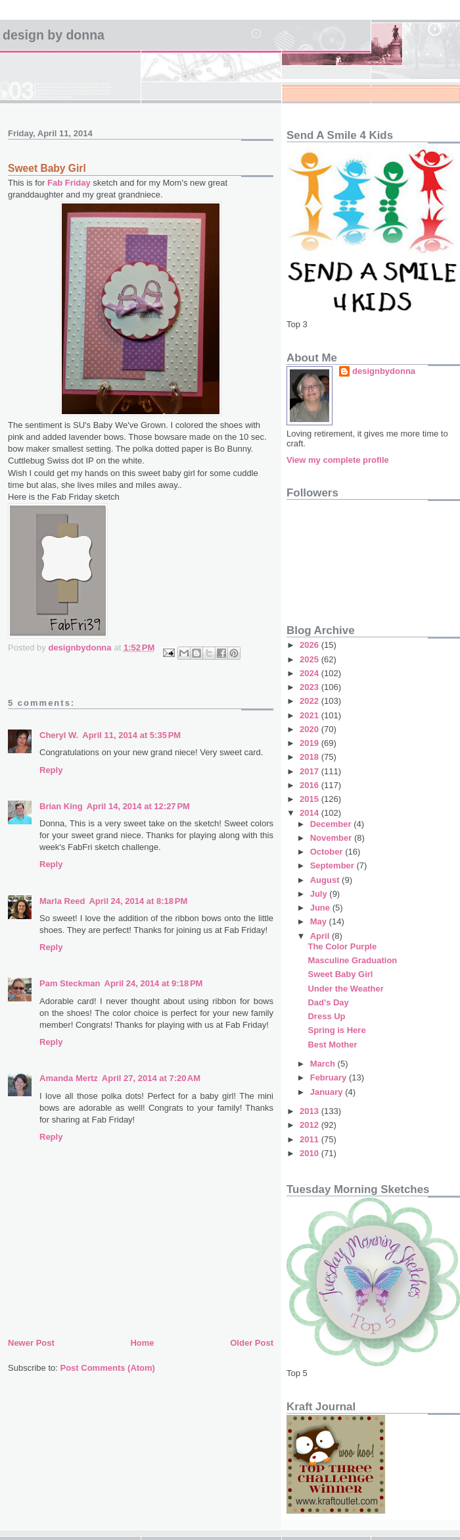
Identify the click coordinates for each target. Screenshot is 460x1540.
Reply (50, 770)
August (326, 880)
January (327, 1092)
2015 (310, 799)
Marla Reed (62, 901)
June (321, 908)
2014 (310, 813)
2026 (310, 645)
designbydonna (383, 371)
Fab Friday (69, 183)
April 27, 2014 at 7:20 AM (151, 1078)
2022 (310, 701)
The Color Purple (342, 946)
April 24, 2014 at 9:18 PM (153, 983)
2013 (310, 1111)
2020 (310, 729)
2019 (310, 743)
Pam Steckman (70, 983)
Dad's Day (328, 1002)
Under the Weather (345, 989)
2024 (310, 673)
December (332, 824)
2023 (310, 687)
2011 (310, 1139)
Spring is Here (336, 1030)
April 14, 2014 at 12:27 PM (138, 806)
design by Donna (53, 35)
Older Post (251, 1343)
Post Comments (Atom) (107, 1368)
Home (142, 1343)
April (321, 936)
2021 (310, 715)
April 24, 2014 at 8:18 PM (138, 901)
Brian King (61, 806)
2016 (310, 785)
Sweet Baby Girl (340, 974)
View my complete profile (338, 460)
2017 (310, 771)
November (332, 838)
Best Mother (332, 1044)
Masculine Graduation (352, 960)
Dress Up (326, 1016)
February (329, 1077)
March (324, 1064)
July (320, 894)
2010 (310, 1153)
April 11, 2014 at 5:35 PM (131, 735)
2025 (310, 659)
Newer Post (31, 1343)
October (327, 852)
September (333, 865)
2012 (310, 1125)
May (319, 921)
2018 (310, 757)
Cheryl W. (58, 735)
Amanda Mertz (68, 1078)
